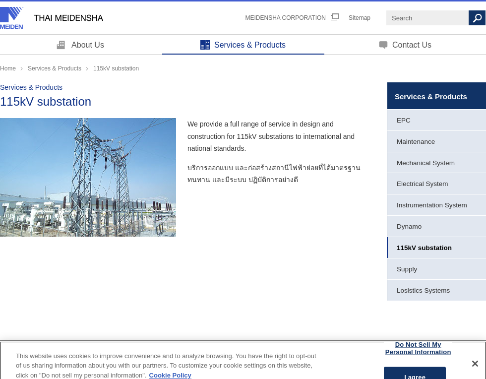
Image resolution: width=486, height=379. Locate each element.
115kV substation (424, 248)
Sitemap (359, 17)
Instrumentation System (432, 205)
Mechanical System (426, 163)
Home (8, 68)
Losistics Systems (423, 290)
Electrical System (422, 184)
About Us (87, 45)
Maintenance (416, 141)
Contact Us (411, 45)
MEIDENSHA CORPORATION (285, 17)
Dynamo (409, 226)
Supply (407, 269)
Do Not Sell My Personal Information (418, 352)
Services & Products (250, 45)
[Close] (475, 368)
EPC (404, 120)
